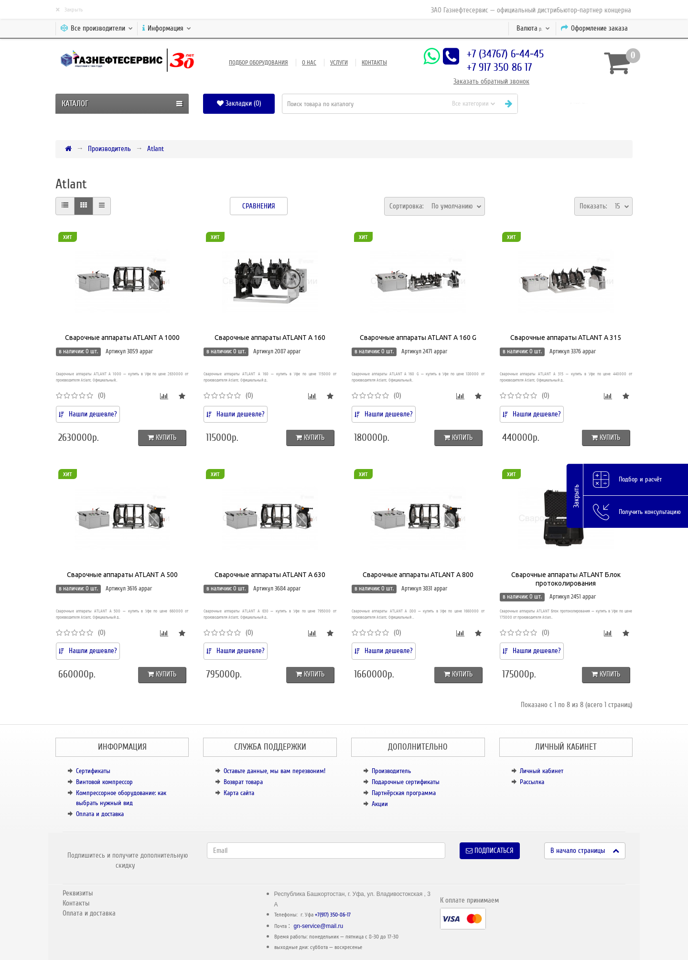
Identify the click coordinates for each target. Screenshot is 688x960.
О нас (309, 62)
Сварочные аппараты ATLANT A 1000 (122, 337)
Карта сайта (239, 793)
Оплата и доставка (100, 814)
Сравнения (258, 206)
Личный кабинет (541, 771)
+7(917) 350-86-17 (333, 914)
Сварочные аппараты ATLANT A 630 (270, 574)
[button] (579, 103)
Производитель (109, 148)
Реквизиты (78, 893)
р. (533, 28)
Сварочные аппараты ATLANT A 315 (565, 337)
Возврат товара (243, 782)
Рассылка (532, 782)
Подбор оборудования (258, 62)
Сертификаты (93, 771)
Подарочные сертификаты (406, 782)
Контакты (374, 62)
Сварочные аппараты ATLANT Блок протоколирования (566, 579)
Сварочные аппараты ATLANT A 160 (270, 337)
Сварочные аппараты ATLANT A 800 (418, 574)
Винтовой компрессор (104, 782)
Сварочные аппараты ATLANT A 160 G (418, 337)
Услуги (339, 62)
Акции (380, 804)
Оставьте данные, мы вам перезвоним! (274, 771)
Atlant (155, 148)
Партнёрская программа (404, 793)
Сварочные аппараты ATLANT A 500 (122, 574)
